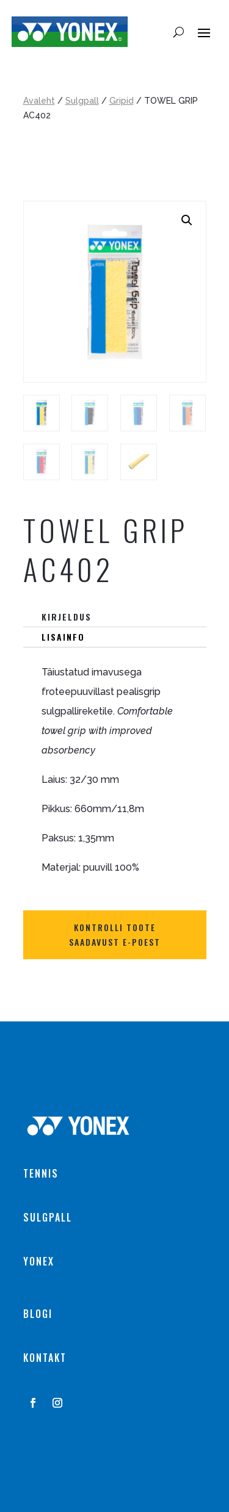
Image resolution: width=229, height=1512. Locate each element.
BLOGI (38, 1313)
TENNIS (41, 1173)
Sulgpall (82, 101)
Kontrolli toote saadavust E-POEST (115, 934)
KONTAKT (45, 1357)
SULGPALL (47, 1217)
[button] (187, 220)
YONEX (38, 1261)
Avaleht (39, 101)
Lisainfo (63, 636)
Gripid (121, 101)
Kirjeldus (67, 616)
